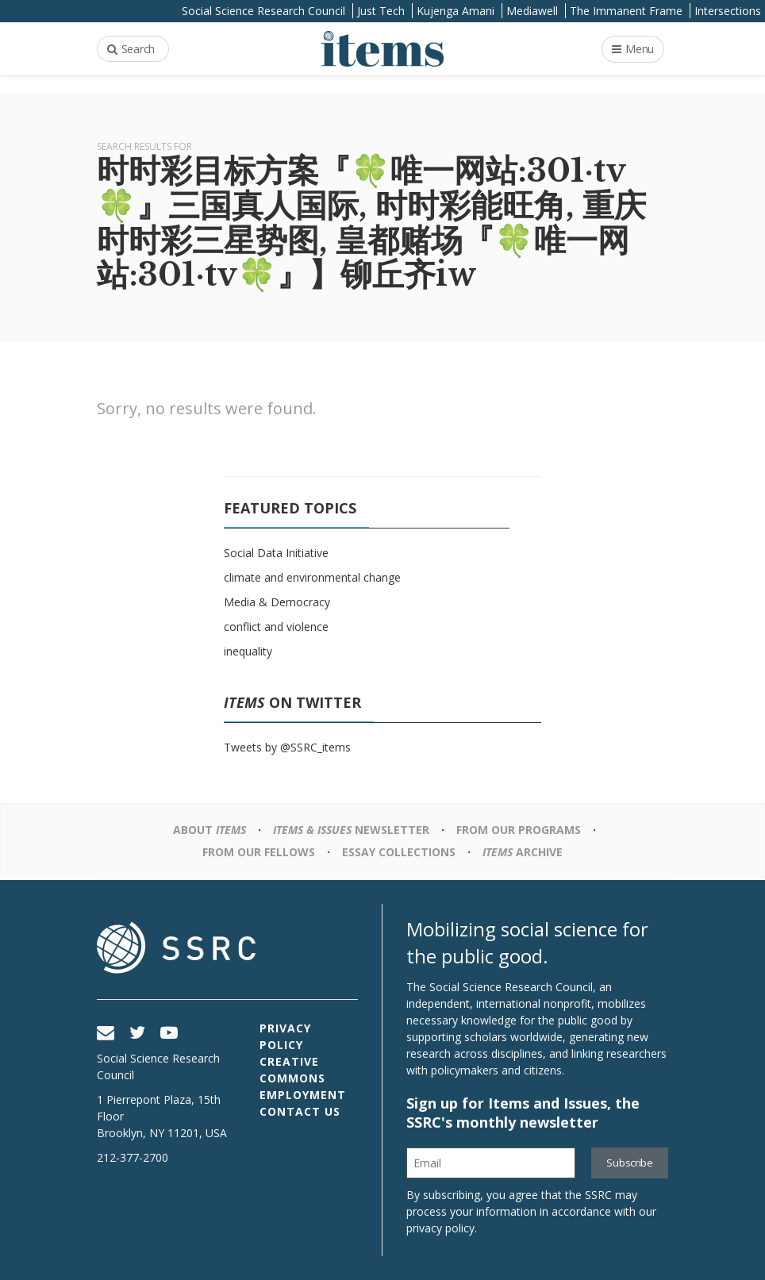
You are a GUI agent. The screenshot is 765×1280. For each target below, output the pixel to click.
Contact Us (299, 1111)
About (209, 829)
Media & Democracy (277, 601)
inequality (248, 651)
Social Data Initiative (276, 552)
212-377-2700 (132, 1157)
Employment (302, 1094)
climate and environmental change (312, 577)
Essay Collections (399, 851)
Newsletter (351, 829)
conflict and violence (276, 626)
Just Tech (381, 10)
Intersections (727, 10)
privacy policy (440, 1228)
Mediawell (532, 10)
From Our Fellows (258, 851)
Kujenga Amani (455, 10)
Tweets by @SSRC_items (287, 747)
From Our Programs (518, 829)
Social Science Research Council (263, 10)
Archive (522, 851)
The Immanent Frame (626, 10)
